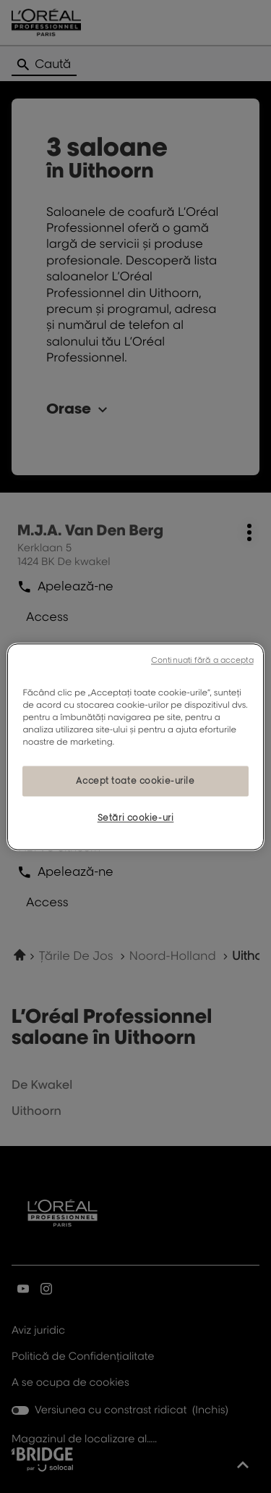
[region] (135, 746)
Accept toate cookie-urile (135, 780)
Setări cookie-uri (136, 817)
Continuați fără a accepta (202, 660)
